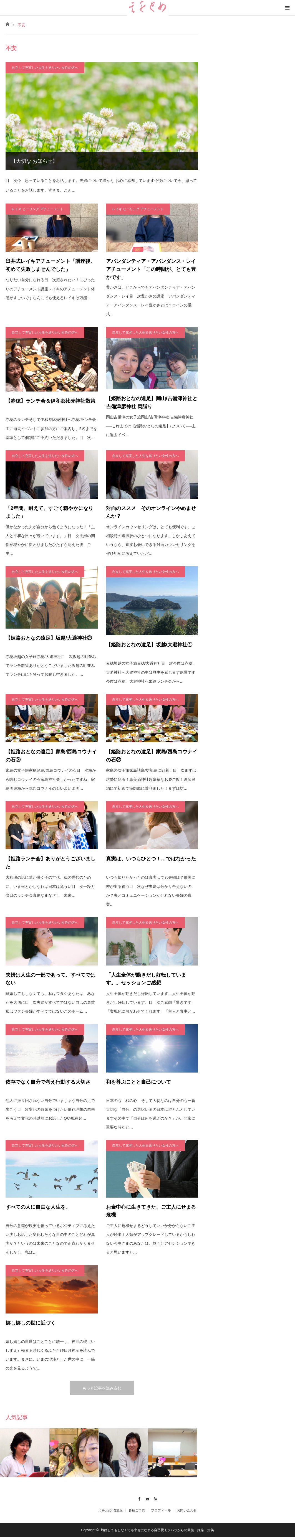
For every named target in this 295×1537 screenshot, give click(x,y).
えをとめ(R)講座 (110, 1510)
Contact (147, 1498)
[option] (24, 1452)
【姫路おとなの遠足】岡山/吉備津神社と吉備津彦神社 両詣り (151, 402)
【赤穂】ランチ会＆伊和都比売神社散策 (50, 401)
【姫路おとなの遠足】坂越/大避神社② (49, 638)
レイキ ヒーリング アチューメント (38, 209)
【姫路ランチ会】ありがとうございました (50, 863)
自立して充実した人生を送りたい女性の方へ (45, 68)
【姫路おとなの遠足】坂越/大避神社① (149, 644)
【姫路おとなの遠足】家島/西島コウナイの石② (151, 756)
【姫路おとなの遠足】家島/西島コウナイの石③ (51, 756)
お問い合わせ (187, 1510)
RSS (155, 1498)
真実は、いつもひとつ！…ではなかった (151, 859)
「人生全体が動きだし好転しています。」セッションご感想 (146, 979)
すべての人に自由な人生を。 (38, 1207)
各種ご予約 (136, 1510)
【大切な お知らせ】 (34, 161)
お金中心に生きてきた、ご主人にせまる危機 (151, 1211)
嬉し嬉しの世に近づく (31, 1323)
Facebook (139, 1498)
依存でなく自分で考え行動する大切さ (48, 1082)
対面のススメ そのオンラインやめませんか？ (151, 512)
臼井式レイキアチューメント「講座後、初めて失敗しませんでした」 (50, 265)
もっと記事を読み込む (101, 1388)
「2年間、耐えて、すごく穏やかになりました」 (49, 512)
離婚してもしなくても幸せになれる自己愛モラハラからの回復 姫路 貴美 (157, 1530)
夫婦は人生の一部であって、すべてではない (50, 979)
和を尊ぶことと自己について (138, 1082)
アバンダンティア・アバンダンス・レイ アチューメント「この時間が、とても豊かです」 (152, 269)
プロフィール (161, 1510)
